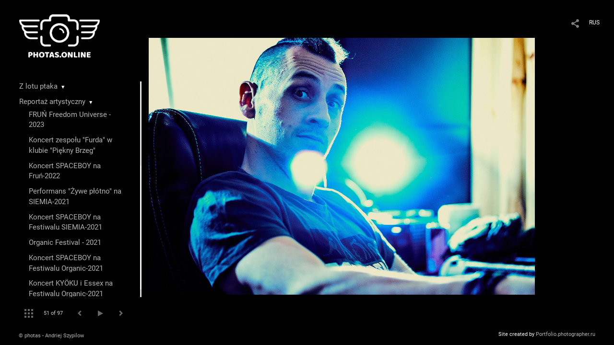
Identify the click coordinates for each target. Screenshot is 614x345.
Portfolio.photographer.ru (565, 334)
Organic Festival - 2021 (65, 242)
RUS (594, 22)
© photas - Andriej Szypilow (51, 336)
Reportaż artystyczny (52, 101)
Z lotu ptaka (38, 86)
